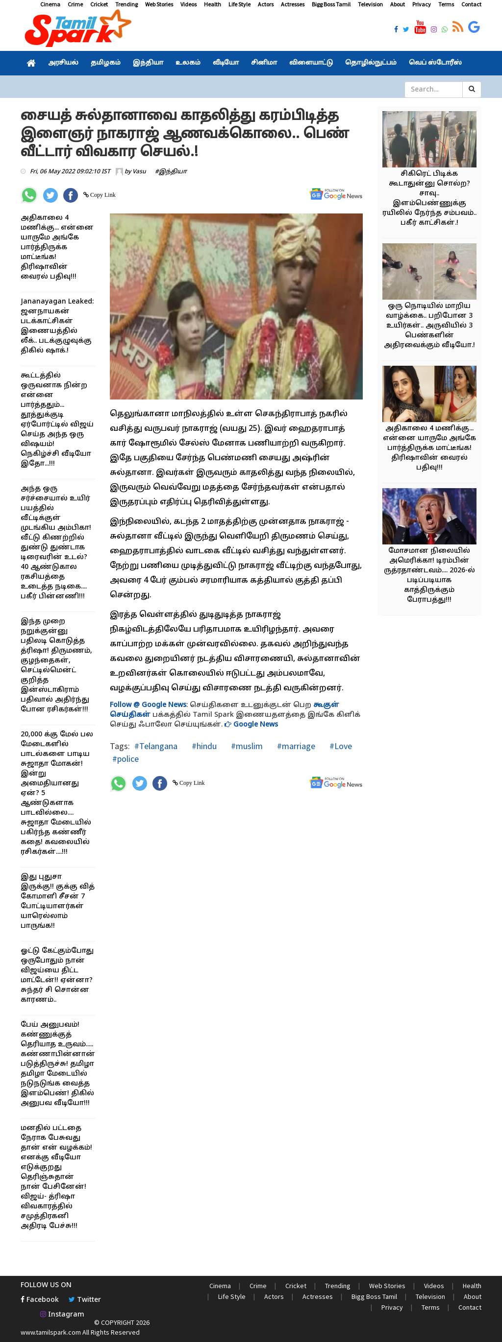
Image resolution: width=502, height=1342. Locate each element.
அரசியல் (63, 63)
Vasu (139, 171)
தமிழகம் (106, 63)
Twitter (85, 1300)
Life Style (239, 4)
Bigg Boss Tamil (331, 4)
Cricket (99, 4)
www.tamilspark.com (51, 1332)
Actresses (292, 4)
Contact (471, 4)
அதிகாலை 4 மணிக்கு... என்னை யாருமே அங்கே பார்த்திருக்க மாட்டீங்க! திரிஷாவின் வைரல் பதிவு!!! (57, 247)
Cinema (50, 4)
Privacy (421, 4)
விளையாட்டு (311, 63)
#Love (339, 746)
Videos (188, 4)
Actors (266, 4)
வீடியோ (226, 63)
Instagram (62, 1315)
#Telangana (155, 746)
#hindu (203, 746)
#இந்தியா (171, 171)
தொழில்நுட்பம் (371, 63)
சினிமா (264, 63)
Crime (75, 4)
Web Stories (159, 4)
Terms (446, 4)
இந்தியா (148, 63)
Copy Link (102, 195)
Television (370, 4)
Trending (126, 4)
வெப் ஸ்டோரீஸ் (435, 63)
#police (125, 758)
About (397, 4)
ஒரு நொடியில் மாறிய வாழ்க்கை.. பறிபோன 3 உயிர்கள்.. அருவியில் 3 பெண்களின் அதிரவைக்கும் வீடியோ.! (429, 326)
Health (212, 4)
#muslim (246, 746)
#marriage (295, 746)
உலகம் (188, 63)
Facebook (40, 1300)
